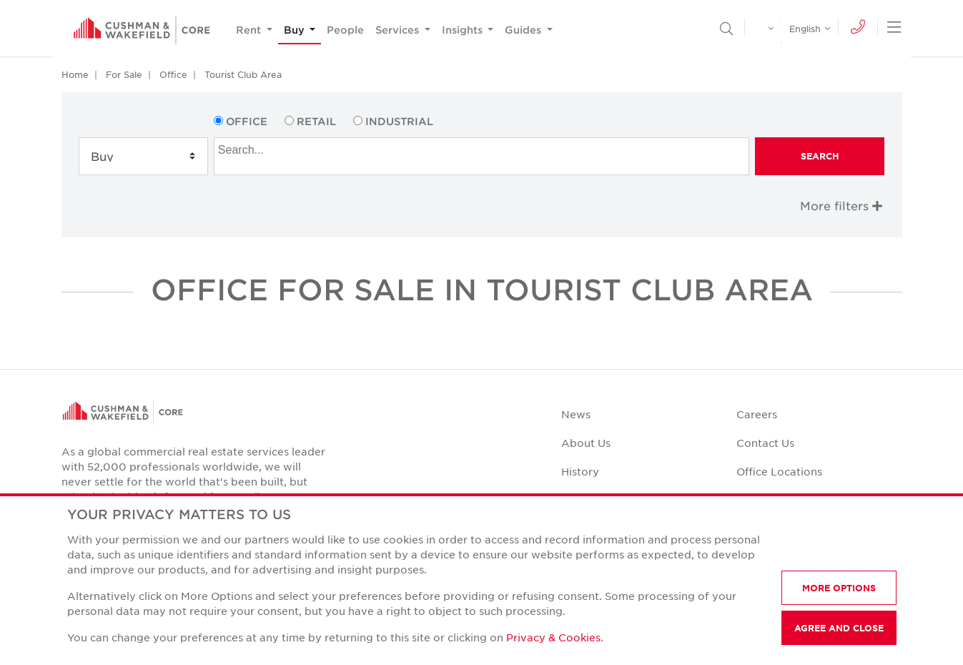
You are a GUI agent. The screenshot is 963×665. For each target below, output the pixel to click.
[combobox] (481, 156)
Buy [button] (295, 30)
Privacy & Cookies (553, 637)
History (580, 471)
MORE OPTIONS (839, 587)
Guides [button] (524, 30)
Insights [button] (463, 30)
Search (820, 156)
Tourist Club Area (243, 74)
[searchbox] (483, 148)
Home (75, 74)
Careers (756, 414)
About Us (586, 442)
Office (173, 74)
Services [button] (398, 30)
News (576, 414)
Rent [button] (250, 30)
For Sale (124, 74)
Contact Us (765, 442)
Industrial (399, 121)
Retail (316, 121)
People (345, 30)
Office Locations (779, 471)
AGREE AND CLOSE (839, 628)
